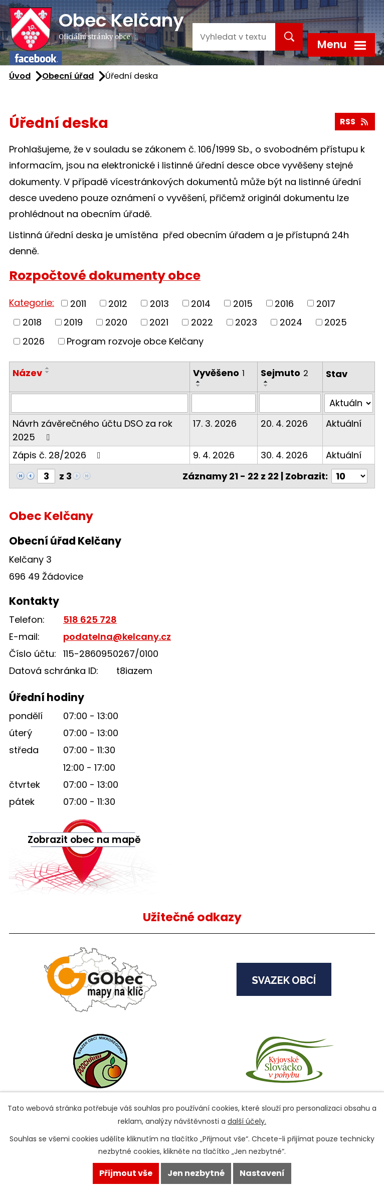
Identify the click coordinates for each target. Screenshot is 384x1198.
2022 (202, 322)
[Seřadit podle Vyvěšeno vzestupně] (198, 382)
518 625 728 (90, 619)
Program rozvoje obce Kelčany (135, 341)
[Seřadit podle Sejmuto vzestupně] (266, 382)
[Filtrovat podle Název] (99, 403)
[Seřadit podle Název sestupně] (47, 372)
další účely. (247, 1121)
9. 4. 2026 (214, 455)
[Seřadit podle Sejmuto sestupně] (266, 386)
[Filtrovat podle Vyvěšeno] (223, 403)
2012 (117, 303)
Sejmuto (284, 373)
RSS (354, 121)
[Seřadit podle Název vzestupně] (47, 368)
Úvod (20, 76)
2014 (201, 303)
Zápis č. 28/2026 (59, 455)
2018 (32, 322)
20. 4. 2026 (284, 423)
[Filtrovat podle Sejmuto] (290, 403)
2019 (73, 322)
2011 (78, 303)
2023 (246, 322)
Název (27, 373)
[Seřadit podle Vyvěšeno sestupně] (198, 386)
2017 (325, 303)
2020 (116, 322)
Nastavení (262, 1173)
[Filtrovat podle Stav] (348, 403)
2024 (291, 322)
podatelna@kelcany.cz (117, 636)
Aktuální (343, 423)
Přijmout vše (125, 1173)
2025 (335, 322)
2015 (243, 303)
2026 (34, 341)
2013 (159, 303)
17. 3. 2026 (215, 423)
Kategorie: (31, 302)
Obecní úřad (68, 76)
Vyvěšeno (219, 373)
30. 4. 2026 (284, 455)
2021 (158, 322)
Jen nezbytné (196, 1173)
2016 (284, 303)
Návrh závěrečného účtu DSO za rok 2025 (92, 430)
